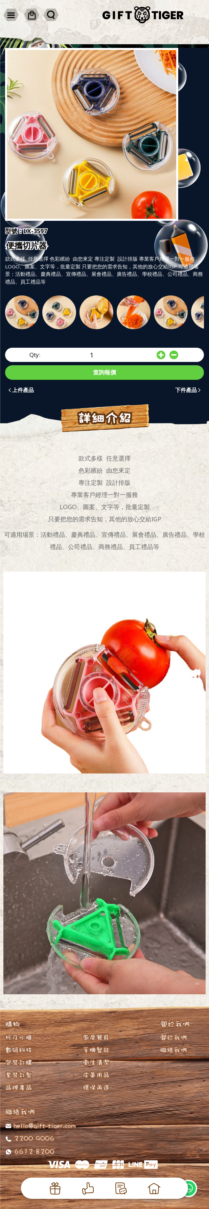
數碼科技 (18, 1050)
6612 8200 (33, 1151)
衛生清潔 (96, 1062)
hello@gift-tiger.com (45, 1125)
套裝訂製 (18, 1075)
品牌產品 (18, 1087)
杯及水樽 (18, 1037)
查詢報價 (104, 372)
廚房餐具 (96, 1037)
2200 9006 (33, 1138)
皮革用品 (96, 1075)
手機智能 (96, 1050)
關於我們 (173, 1037)
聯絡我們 (173, 1050)
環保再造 (96, 1087)
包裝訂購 (18, 1062)
